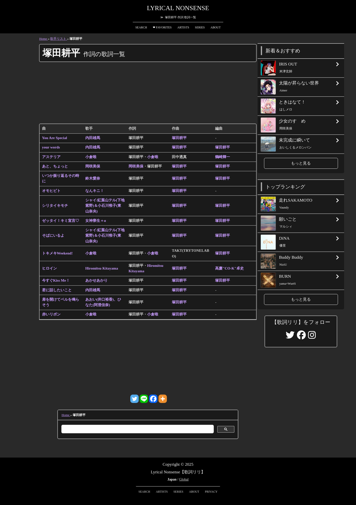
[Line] (144, 399)
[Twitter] (134, 399)
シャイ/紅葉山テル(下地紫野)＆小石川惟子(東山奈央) (105, 205)
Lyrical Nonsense (178, 8)
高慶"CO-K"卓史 (229, 268)
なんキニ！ (94, 191)
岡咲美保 (92, 166)
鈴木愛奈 (92, 178)
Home (43, 39)
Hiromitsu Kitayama (101, 268)
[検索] (137, 429)
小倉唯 (90, 157)
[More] (162, 399)
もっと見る (301, 163)
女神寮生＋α (95, 221)
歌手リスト (58, 39)
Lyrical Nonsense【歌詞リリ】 (178, 472)
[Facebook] (153, 399)
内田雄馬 (92, 138)
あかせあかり (96, 280)
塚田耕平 (179, 138)
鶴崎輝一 (222, 157)
